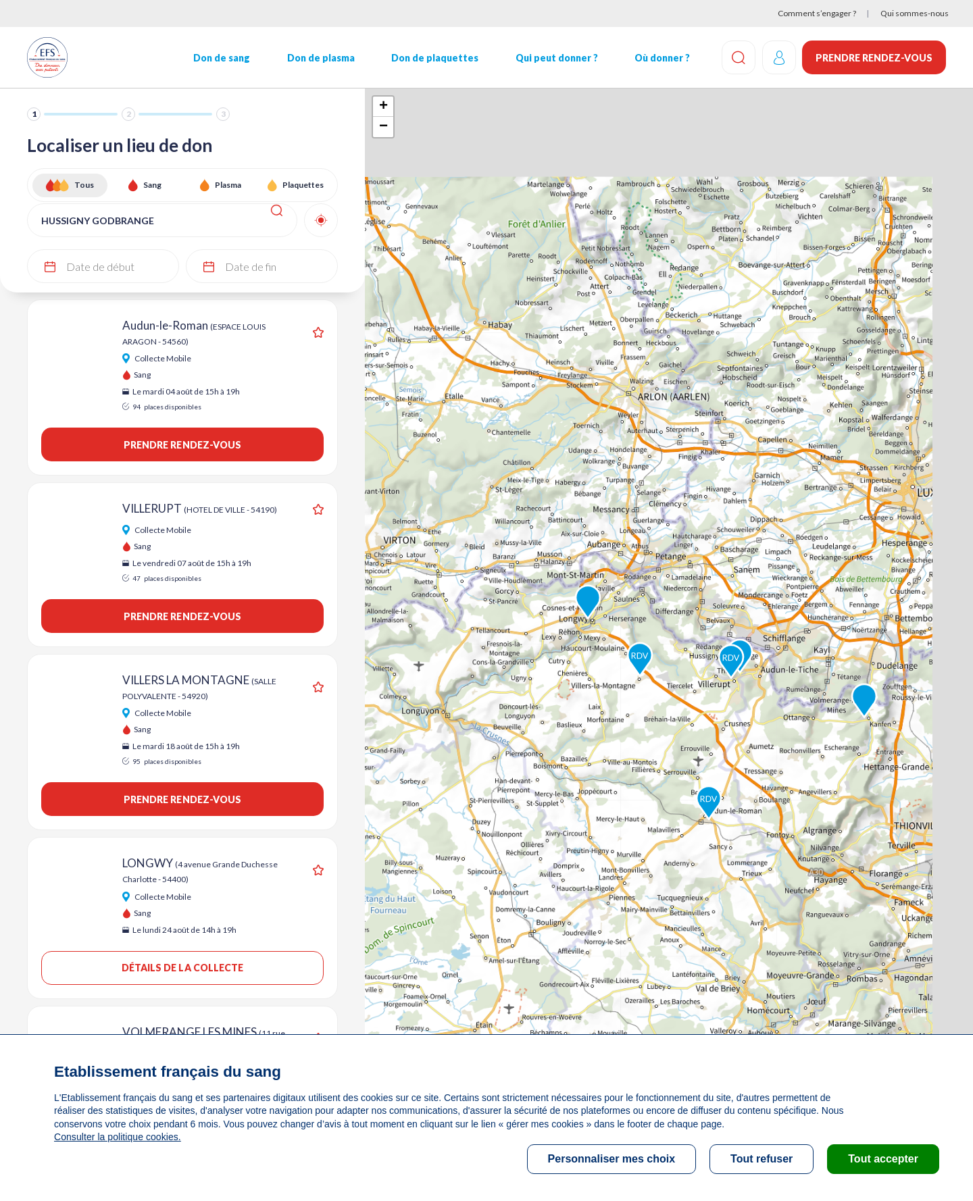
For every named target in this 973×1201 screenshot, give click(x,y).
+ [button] (383, 107)
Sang (152, 185)
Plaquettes (303, 185)
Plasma (228, 185)
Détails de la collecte (182, 967)
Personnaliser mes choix (612, 1159)
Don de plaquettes (434, 57)
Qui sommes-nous (914, 13)
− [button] (383, 127)
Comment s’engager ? (817, 13)
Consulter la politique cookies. (117, 1136)
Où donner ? (661, 57)
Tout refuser (761, 1159)
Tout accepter (883, 1159)
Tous (84, 185)
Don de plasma (320, 57)
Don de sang (221, 57)
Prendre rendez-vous (874, 57)
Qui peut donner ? (556, 57)
